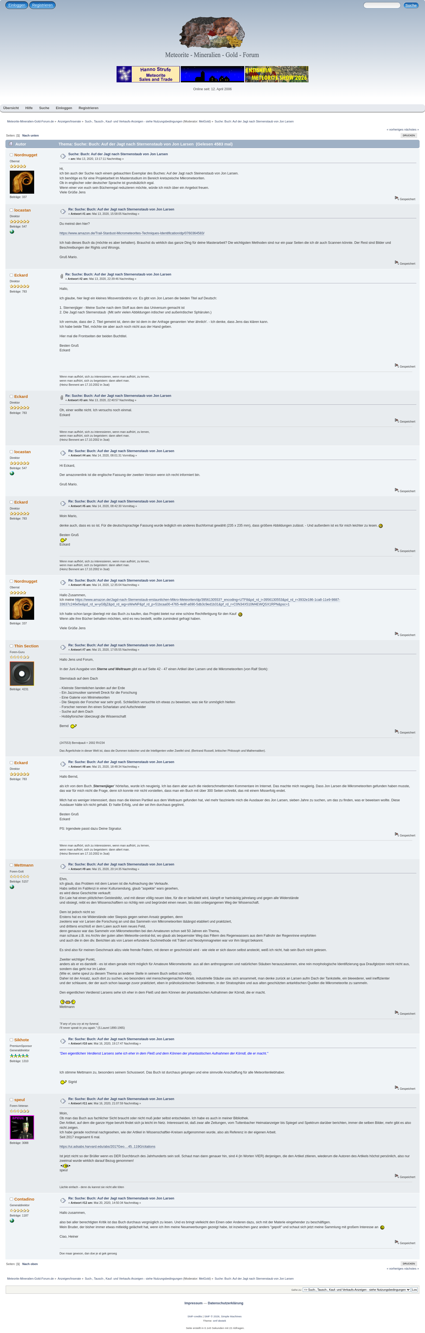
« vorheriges (395, 129)
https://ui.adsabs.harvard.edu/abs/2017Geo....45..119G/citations (108, 1147)
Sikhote (21, 1039)
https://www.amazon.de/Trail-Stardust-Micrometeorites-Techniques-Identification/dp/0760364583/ (132, 233)
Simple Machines (231, 1316)
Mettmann (24, 865)
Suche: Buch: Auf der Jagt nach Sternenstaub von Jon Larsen (118, 154)
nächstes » (411, 129)
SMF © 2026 (212, 1316)
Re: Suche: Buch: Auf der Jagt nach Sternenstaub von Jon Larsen (121, 209)
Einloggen (16, 5)
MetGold (204, 121)
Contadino (24, 1199)
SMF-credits (195, 1316)
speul (19, 1099)
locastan (22, 210)
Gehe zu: (296, 1289)
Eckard (21, 275)
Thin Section (26, 646)
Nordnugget (25, 155)
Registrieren (42, 5)
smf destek (219, 1320)
